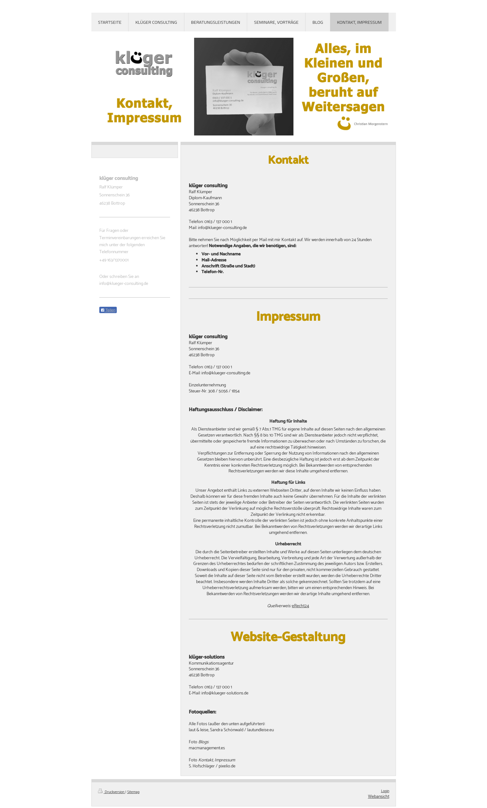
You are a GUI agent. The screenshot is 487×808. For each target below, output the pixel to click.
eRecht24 (300, 606)
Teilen (108, 310)
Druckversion (111, 792)
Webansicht (378, 796)
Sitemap (133, 792)
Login (385, 791)
